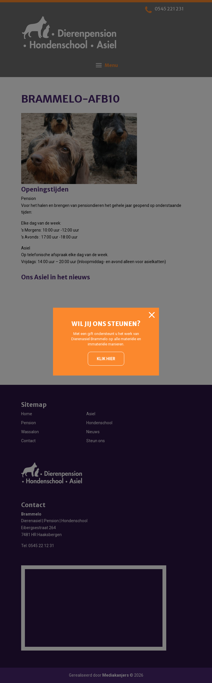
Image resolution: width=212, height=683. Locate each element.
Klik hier (106, 358)
